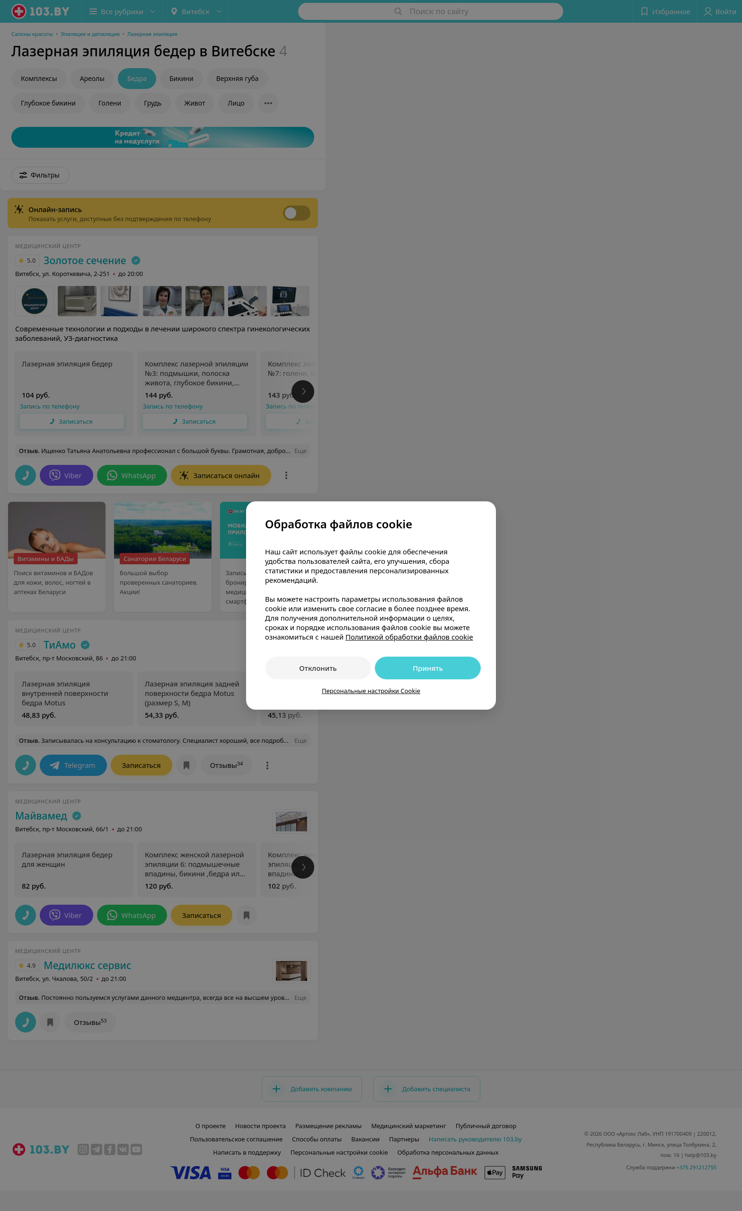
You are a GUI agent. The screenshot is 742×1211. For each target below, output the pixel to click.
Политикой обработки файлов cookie (409, 636)
